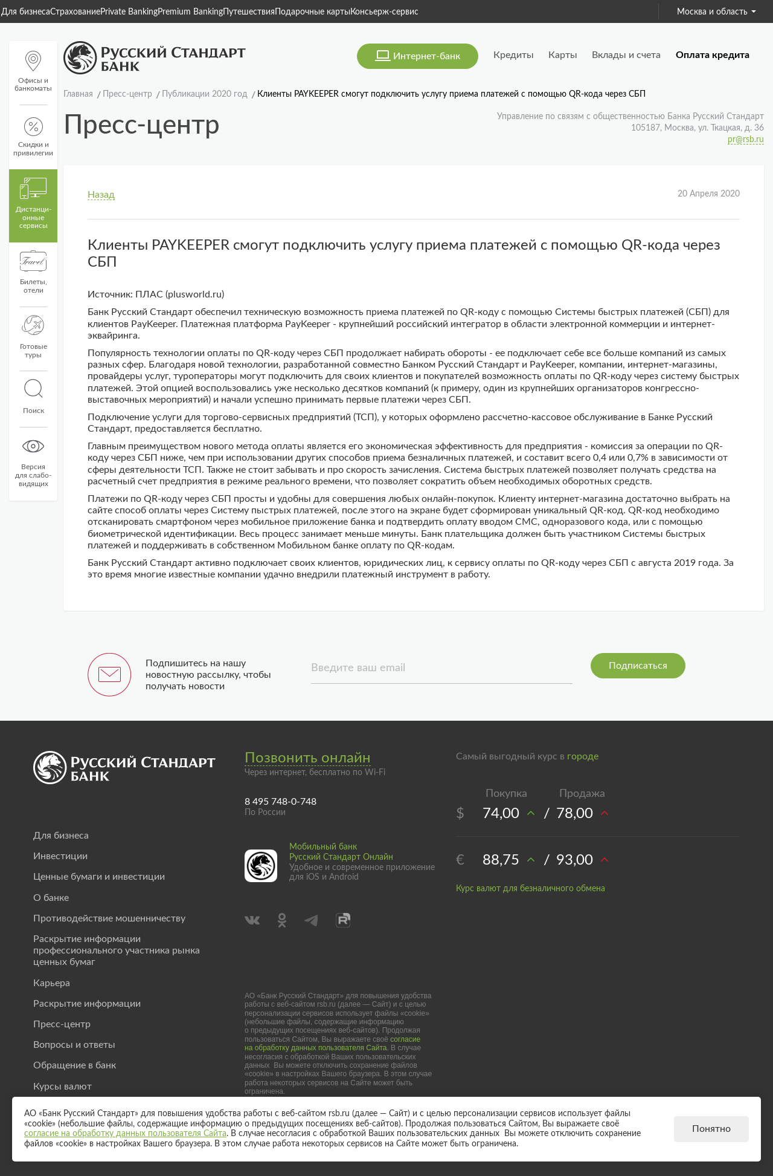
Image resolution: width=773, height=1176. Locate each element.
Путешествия (249, 12)
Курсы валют (62, 1086)
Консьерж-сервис (384, 12)
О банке (51, 898)
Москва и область (716, 12)
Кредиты (513, 55)
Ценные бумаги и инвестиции (99, 877)
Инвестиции (60, 856)
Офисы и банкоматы (33, 72)
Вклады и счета (626, 55)
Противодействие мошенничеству (109, 918)
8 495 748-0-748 (280, 802)
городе (582, 756)
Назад (101, 195)
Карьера (51, 983)
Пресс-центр (62, 1024)
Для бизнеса (25, 12)
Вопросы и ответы (74, 1045)
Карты (562, 55)
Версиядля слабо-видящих (33, 461)
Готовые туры (33, 337)
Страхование (75, 12)
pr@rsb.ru (746, 139)
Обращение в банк (74, 1065)
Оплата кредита (712, 55)
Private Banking (129, 12)
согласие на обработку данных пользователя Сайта (332, 1043)
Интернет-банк (426, 56)
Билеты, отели (33, 272)
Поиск (33, 396)
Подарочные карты (312, 12)
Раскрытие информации (87, 1004)
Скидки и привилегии (33, 137)
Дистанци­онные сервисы (33, 204)
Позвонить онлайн (308, 758)
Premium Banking (190, 12)
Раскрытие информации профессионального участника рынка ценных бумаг (116, 950)
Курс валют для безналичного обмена (530, 889)
